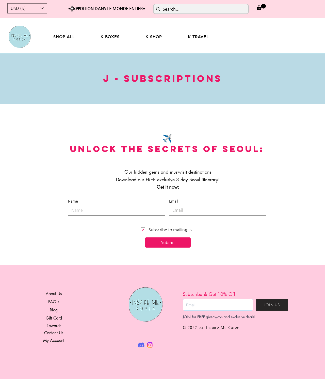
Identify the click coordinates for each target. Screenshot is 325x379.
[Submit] (168, 242)
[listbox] (27, 8)
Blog (54, 310)
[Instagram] (149, 344)
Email (173, 201)
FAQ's (53, 302)
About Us (54, 293)
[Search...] (200, 9)
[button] (27, 8)
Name (73, 201)
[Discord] (141, 344)
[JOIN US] (272, 305)
